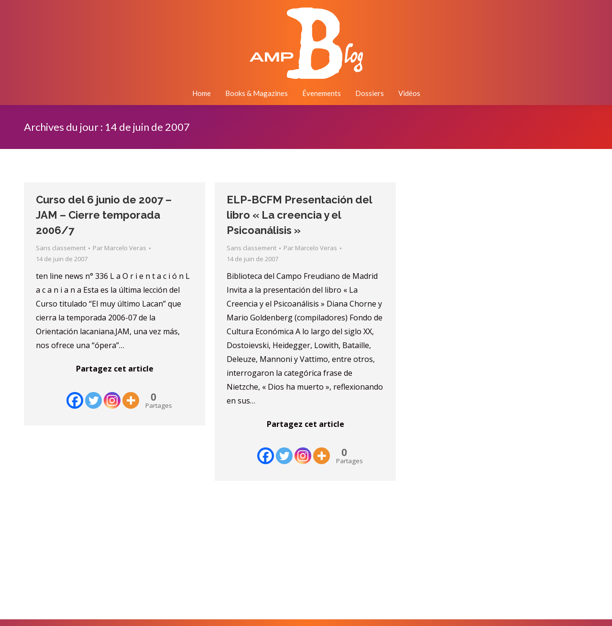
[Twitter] (93, 393)
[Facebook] (74, 393)
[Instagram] (112, 393)
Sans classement (61, 248)
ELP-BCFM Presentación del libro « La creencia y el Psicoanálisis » (299, 214)
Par (119, 248)
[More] (130, 393)
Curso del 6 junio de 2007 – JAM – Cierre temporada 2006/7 (104, 214)
